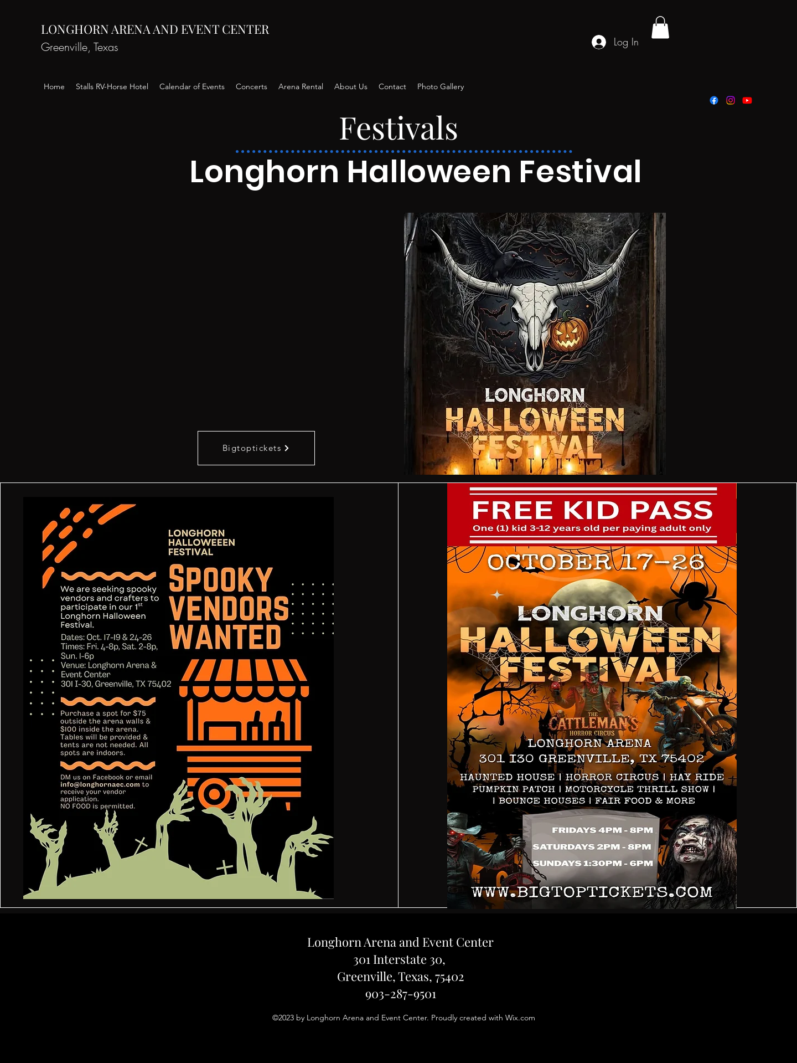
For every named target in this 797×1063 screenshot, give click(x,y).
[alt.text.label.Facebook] (714, 100)
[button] (660, 27)
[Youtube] (747, 100)
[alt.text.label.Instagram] (730, 100)
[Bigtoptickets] (256, 448)
